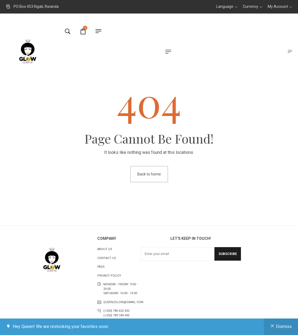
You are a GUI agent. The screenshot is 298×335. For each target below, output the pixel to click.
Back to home (149, 174)
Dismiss (284, 326)
